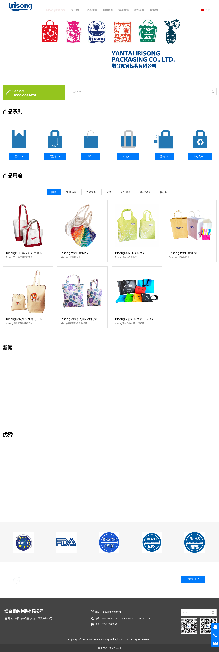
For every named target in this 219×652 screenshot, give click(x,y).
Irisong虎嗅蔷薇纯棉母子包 (24, 319)
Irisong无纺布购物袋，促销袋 (135, 319)
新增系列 (115, 10)
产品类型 (99, 10)
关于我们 (83, 10)
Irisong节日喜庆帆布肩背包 (24, 253)
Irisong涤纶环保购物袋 (130, 253)
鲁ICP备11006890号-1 (109, 648)
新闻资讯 (130, 10)
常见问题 (146, 10)
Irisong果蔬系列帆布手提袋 (79, 319)
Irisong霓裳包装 (63, 10)
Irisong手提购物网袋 (74, 253)
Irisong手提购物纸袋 (183, 253)
